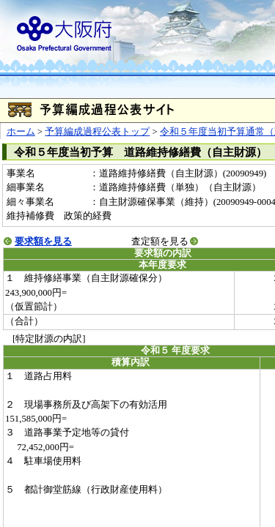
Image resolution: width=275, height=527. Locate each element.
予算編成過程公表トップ (97, 132)
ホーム (21, 132)
